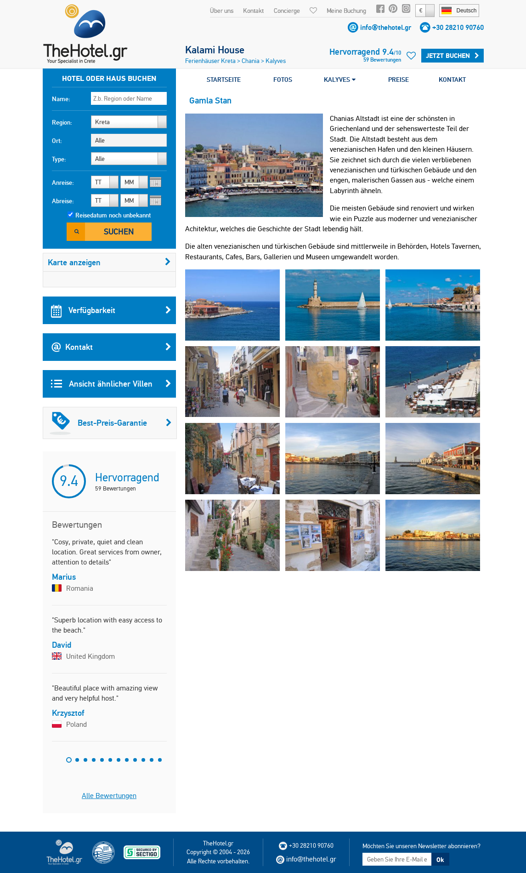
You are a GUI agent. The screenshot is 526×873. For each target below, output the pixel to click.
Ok (440, 860)
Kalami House (214, 49)
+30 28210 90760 (458, 27)
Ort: (57, 141)
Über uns (221, 10)
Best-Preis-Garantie (111, 423)
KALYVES (340, 79)
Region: (62, 122)
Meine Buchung (346, 10)
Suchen (119, 231)
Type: (59, 159)
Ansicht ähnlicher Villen (111, 384)
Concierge (287, 10)
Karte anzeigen (109, 262)
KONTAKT (452, 79)
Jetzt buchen (452, 55)
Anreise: (63, 182)
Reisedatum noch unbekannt (113, 215)
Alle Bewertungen (109, 795)
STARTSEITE (224, 79)
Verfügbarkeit (111, 310)
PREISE (398, 79)
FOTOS (282, 79)
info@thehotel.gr (385, 27)
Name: (61, 99)
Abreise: (63, 201)
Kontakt (253, 10)
